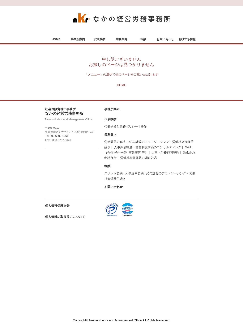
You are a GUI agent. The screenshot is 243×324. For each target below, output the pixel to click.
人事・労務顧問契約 (165, 152)
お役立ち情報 (187, 39)
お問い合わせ (165, 39)
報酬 (143, 39)
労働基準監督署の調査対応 (138, 158)
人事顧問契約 (134, 173)
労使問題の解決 (115, 142)
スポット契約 (113, 173)
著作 (144, 126)
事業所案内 (78, 39)
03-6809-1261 (59, 135)
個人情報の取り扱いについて (65, 216)
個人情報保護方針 (57, 205)
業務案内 (121, 39)
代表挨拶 (99, 39)
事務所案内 (112, 109)
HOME (56, 39)
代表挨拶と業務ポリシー (121, 126)
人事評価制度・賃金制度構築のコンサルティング (147, 147)
